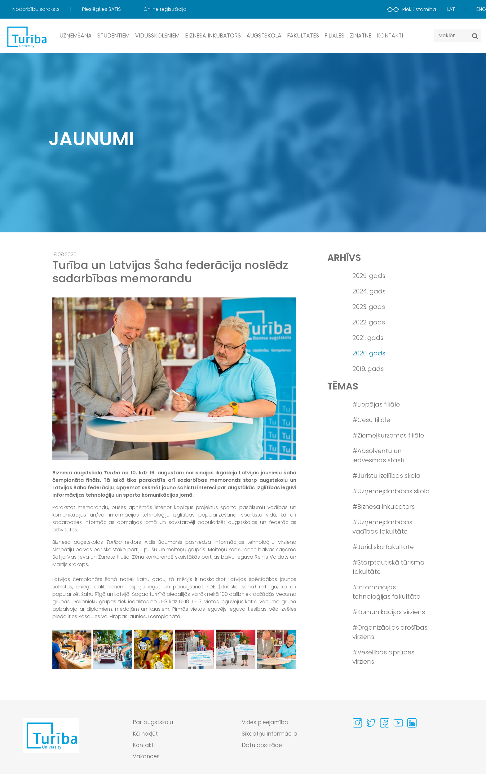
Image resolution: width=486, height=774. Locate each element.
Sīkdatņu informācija (270, 734)
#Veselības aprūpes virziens (383, 657)
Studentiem (113, 35)
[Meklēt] (475, 36)
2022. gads (368, 322)
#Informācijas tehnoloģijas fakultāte (386, 592)
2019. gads (368, 368)
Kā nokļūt (145, 734)
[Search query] (457, 35)
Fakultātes (303, 35)
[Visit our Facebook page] (384, 723)
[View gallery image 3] (153, 649)
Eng (481, 9)
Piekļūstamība (411, 9)
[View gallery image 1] (71, 649)
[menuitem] (46, 9)
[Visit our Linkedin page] (412, 723)
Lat (451, 9)
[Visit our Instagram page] (357, 723)
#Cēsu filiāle (371, 420)
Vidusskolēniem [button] (157, 35)
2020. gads (368, 353)
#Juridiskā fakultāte (383, 547)
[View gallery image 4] (194, 649)
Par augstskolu (153, 722)
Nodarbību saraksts (36, 9)
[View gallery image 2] (112, 649)
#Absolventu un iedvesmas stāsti (378, 455)
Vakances (146, 757)
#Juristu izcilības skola (386, 475)
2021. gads (367, 337)
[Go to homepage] (51, 741)
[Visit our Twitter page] (371, 723)
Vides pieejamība (266, 722)
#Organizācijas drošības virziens (389, 632)
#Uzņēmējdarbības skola (391, 491)
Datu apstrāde (262, 745)
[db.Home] (26, 36)
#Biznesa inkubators (383, 506)
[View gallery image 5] (235, 649)
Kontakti (390, 35)
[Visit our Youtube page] (398, 723)
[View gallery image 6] (276, 649)
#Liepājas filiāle (376, 404)
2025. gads (368, 275)
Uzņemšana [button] (76, 35)
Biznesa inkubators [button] (213, 35)
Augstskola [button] (263, 35)
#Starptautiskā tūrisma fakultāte (388, 567)
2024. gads (369, 291)
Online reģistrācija (165, 9)
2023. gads (368, 306)
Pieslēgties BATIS (102, 9)
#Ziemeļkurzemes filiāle (388, 435)
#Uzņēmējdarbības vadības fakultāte (382, 527)
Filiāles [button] (334, 35)
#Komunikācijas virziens (388, 612)
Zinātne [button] (360, 35)
